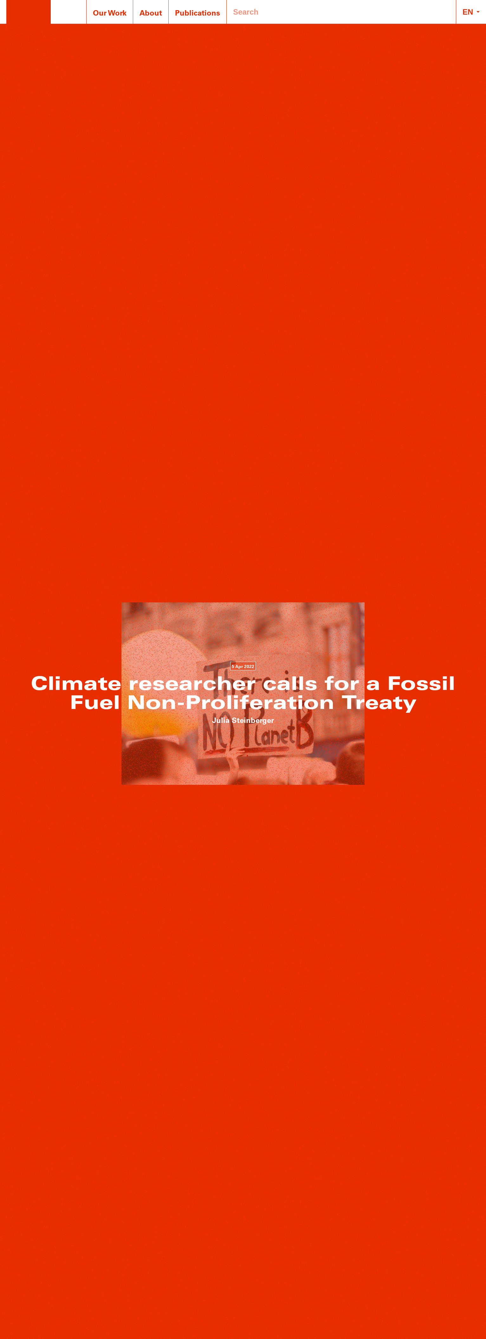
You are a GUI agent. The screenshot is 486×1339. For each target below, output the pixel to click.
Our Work (109, 12)
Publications (197, 12)
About (150, 12)
